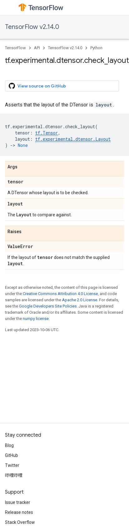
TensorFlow (15, 47)
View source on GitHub (37, 86)
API (37, 47)
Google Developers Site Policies (48, 306)
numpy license (36, 318)
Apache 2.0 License (79, 300)
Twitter (12, 465)
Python (96, 47)
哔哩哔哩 (13, 475)
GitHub (11, 455)
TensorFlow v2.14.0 (32, 27)
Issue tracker (17, 502)
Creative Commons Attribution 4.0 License (60, 293)
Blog (9, 445)
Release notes (19, 512)
